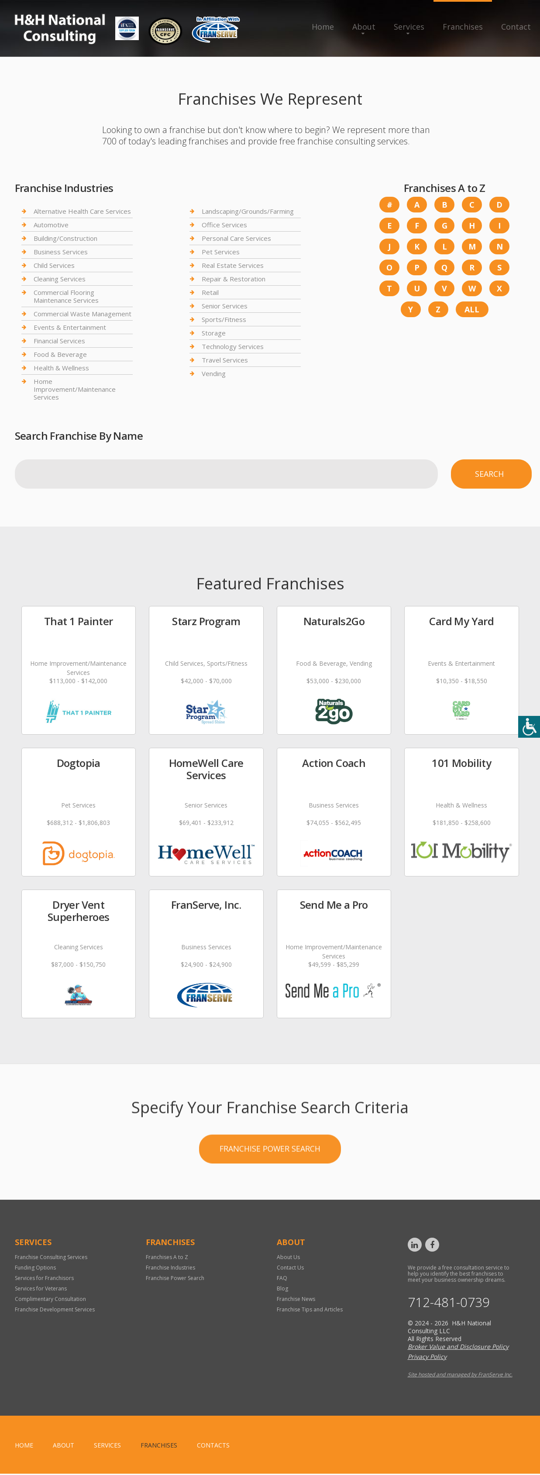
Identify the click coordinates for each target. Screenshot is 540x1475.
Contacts (213, 1446)
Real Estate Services (233, 265)
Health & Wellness (61, 367)
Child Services (54, 265)
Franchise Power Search (270, 1194)
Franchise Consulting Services (51, 1258)
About (363, 26)
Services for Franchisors (44, 1279)
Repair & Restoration (233, 278)
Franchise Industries (170, 1268)
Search (489, 474)
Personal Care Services (236, 238)
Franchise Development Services (55, 1310)
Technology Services (233, 346)
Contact (516, 26)
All (471, 309)
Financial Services (59, 340)
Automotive (51, 224)
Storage (214, 333)
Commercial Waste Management (82, 313)
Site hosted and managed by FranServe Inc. (460, 1375)
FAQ (282, 1279)
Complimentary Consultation (50, 1300)
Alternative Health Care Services (82, 211)
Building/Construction (65, 238)
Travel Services (225, 360)
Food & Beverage (60, 354)
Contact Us (290, 1268)
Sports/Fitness (224, 319)
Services (409, 26)
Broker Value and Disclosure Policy (458, 1348)
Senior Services (225, 305)
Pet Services (221, 251)
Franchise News (296, 1300)
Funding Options (35, 1268)
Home (323, 26)
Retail (210, 292)
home (24, 1446)
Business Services (61, 251)
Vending (214, 373)
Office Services (224, 224)
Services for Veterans (41, 1289)
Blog (282, 1289)
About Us (288, 1258)
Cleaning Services (60, 278)
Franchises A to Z (167, 1258)
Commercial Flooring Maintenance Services (66, 296)
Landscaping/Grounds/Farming (248, 211)
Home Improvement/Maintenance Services (75, 389)
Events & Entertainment (70, 327)
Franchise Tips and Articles (310, 1310)
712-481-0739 (449, 1303)
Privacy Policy (427, 1358)
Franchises (463, 26)
